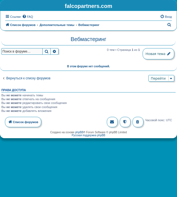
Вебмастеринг (89, 39)
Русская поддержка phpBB (88, 134)
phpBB (79, 131)
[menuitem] (27, 16)
